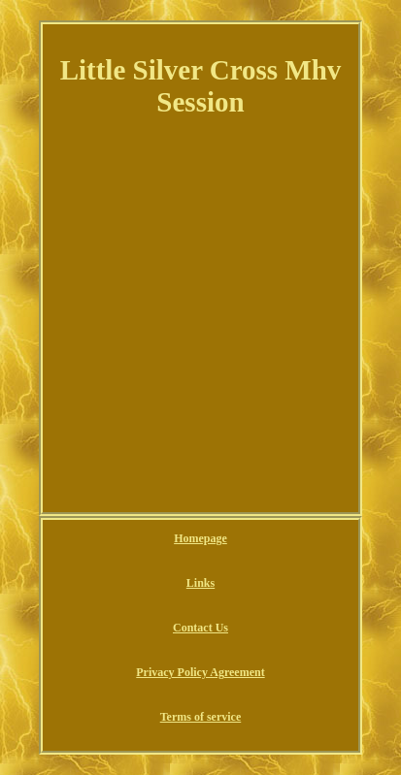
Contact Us (200, 627)
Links (200, 583)
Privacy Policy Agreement (200, 672)
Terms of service (201, 717)
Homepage (200, 538)
